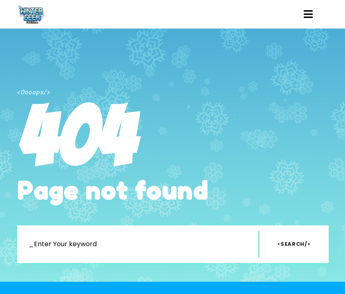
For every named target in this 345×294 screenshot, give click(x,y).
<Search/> (293, 244)
